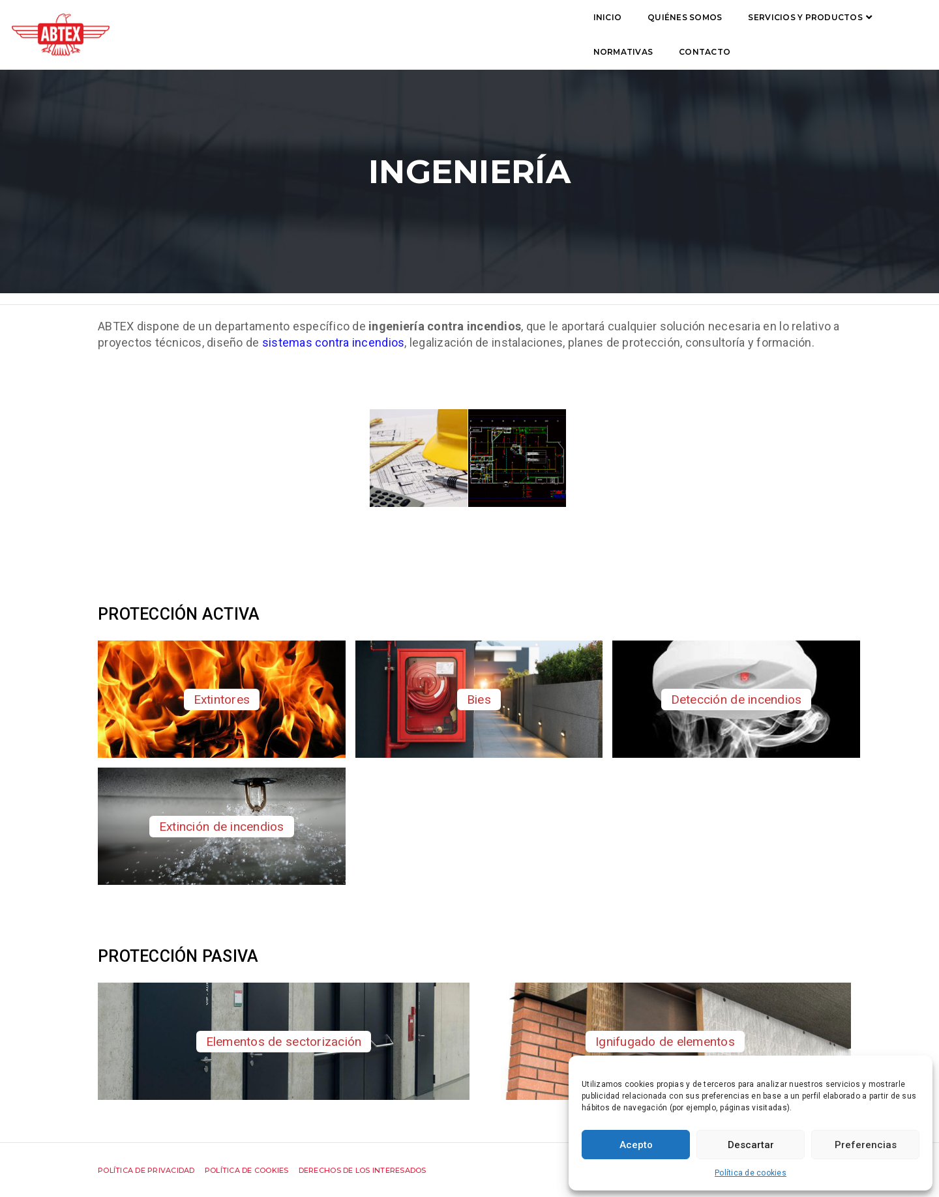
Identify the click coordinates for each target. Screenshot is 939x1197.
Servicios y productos (450, 30)
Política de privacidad (146, 1170)
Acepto (636, 1145)
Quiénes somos (330, 30)
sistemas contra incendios (333, 342)
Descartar (751, 1145)
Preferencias (866, 1145)
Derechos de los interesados (362, 1170)
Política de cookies (750, 1172)
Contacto (654, 30)
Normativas (573, 30)
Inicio (252, 30)
